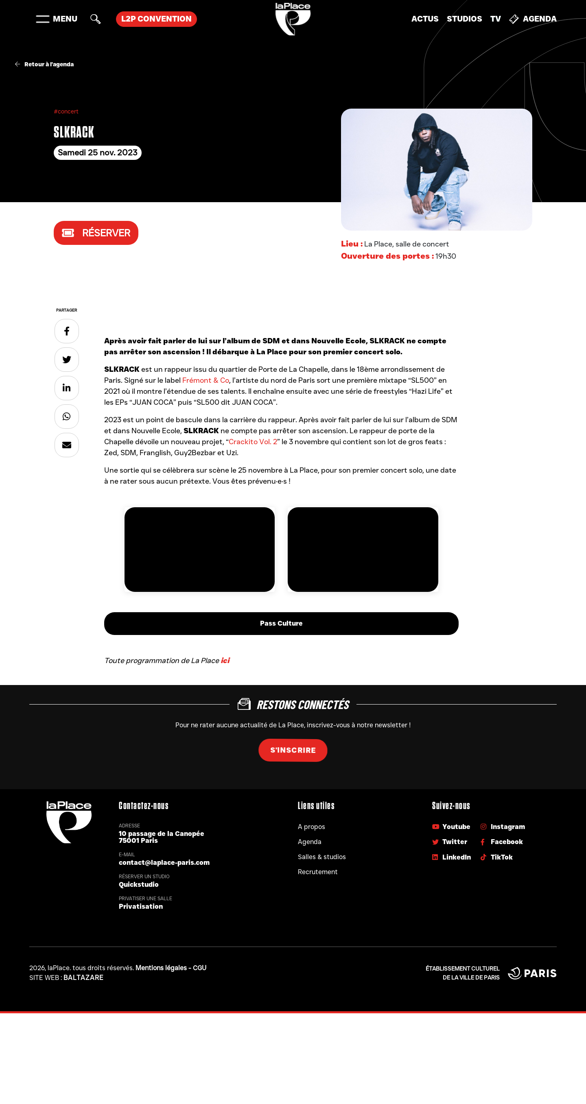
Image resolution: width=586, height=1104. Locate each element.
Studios (464, 19)
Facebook (502, 841)
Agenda (533, 19)
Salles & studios (322, 857)
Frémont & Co (205, 380)
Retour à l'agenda (44, 64)
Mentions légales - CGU (171, 968)
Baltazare (83, 978)
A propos (311, 827)
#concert (66, 111)
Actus (425, 19)
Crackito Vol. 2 (253, 441)
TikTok (497, 857)
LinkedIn (451, 857)
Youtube (451, 826)
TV (495, 19)
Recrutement (318, 872)
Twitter (449, 841)
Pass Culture (281, 623)
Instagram (503, 826)
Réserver (96, 233)
